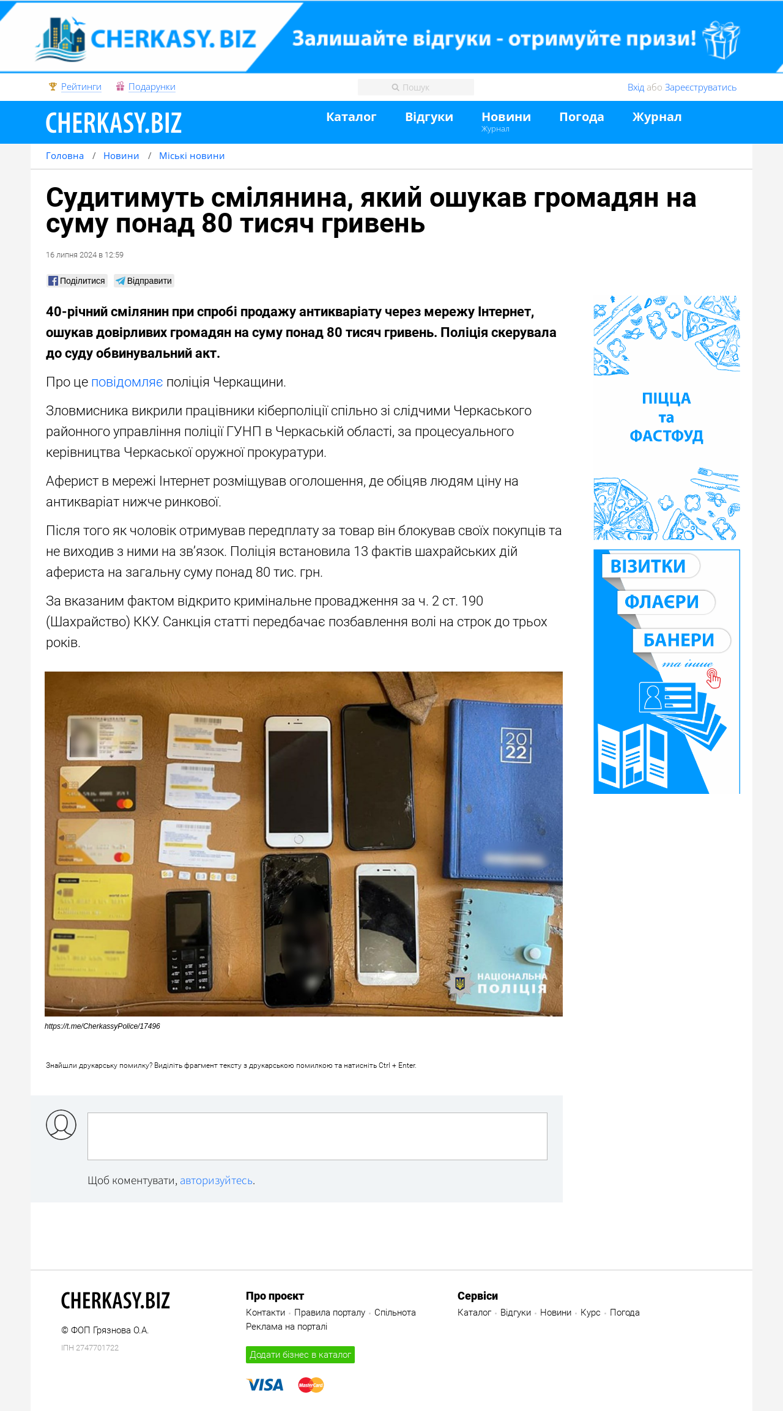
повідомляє (127, 382)
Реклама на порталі (286, 1326)
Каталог (351, 117)
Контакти (265, 1312)
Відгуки (429, 117)
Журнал (495, 128)
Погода (581, 117)
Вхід (636, 87)
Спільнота (395, 1312)
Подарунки (152, 86)
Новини (506, 117)
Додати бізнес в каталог (300, 1354)
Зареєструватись (701, 87)
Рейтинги (81, 86)
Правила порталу (329, 1312)
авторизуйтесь (216, 1179)
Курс (591, 1312)
